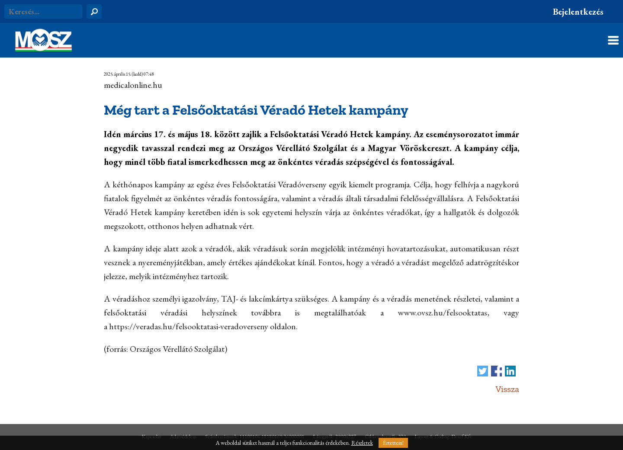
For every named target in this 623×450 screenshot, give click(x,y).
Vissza (507, 389)
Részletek (362, 443)
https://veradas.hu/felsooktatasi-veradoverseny (188, 326)
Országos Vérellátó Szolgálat (177, 348)
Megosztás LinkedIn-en (510, 371)
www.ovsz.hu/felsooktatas (442, 312)
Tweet (482, 371)
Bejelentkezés (578, 11)
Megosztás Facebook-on (496, 371)
